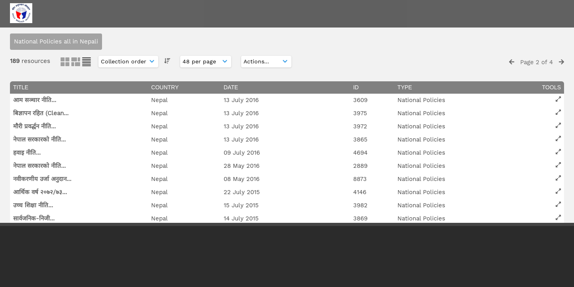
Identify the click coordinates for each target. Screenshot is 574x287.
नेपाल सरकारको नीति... (39, 139)
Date (231, 87)
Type (404, 87)
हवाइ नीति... (27, 152)
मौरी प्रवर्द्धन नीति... (34, 126)
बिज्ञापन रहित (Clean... (41, 113)
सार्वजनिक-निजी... (34, 218)
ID (356, 87)
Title (20, 87)
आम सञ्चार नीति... (34, 100)
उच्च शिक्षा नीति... (33, 205)
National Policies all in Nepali (56, 41)
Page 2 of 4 (536, 62)
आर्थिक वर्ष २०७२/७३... (40, 192)
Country (165, 87)
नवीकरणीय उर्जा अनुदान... (42, 179)
